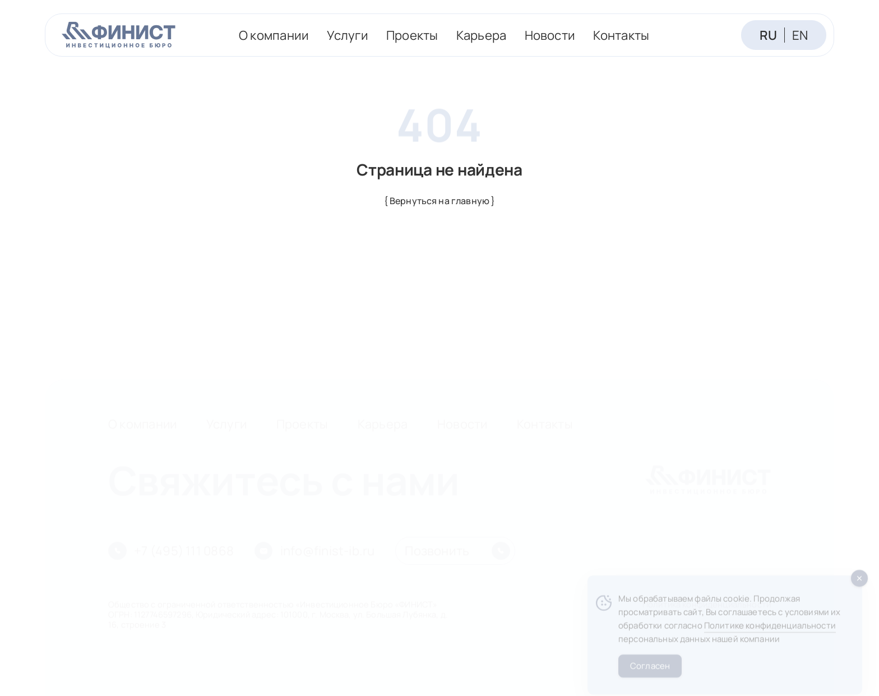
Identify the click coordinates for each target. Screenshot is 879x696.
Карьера (481, 35)
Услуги (347, 35)
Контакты (621, 35)
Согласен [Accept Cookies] (650, 672)
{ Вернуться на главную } (440, 201)
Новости (550, 35)
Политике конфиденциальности (770, 632)
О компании (274, 35)
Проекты (412, 35)
